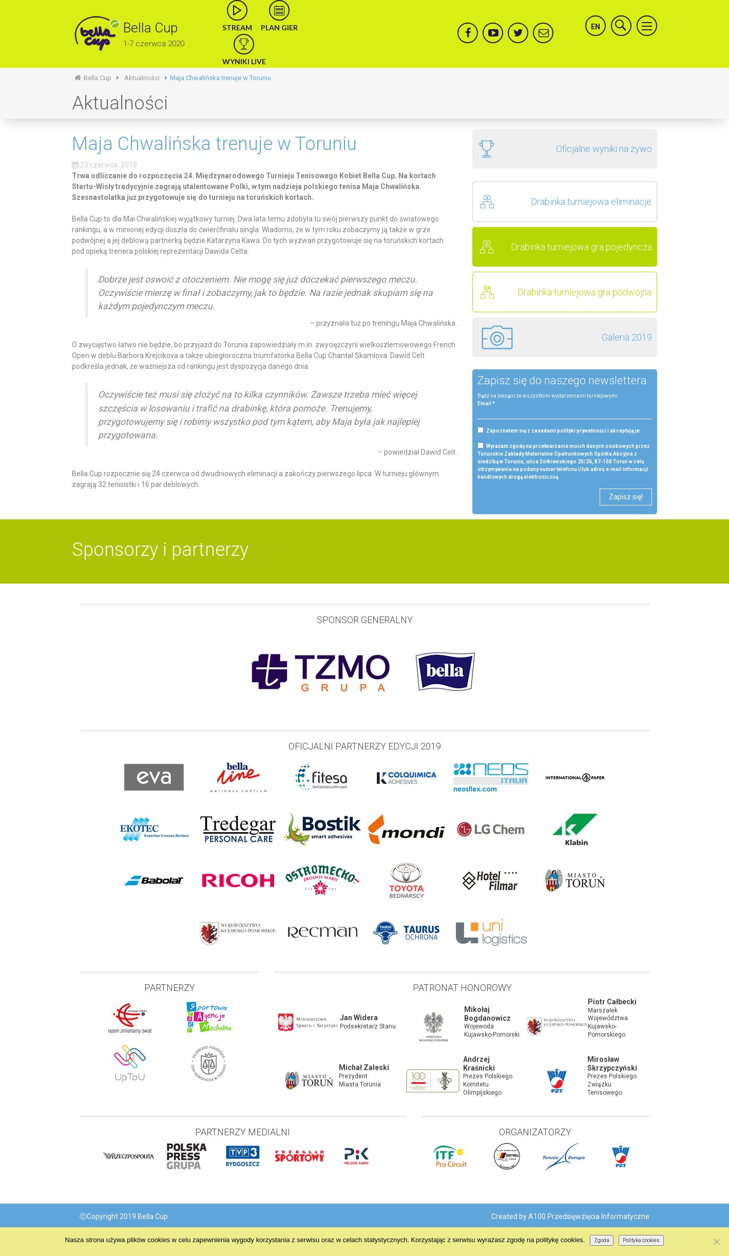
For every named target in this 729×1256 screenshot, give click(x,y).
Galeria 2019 (627, 337)
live (237, 10)
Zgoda (601, 1240)
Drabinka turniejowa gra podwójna (584, 292)
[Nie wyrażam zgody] (716, 1241)
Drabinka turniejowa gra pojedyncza (581, 246)
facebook (467, 29)
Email (486, 403)
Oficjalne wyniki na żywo (604, 148)
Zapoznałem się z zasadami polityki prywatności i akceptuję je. (559, 430)
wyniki (244, 44)
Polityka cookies (641, 1240)
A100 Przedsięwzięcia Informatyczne (588, 1216)
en (595, 27)
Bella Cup (150, 27)
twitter (517, 29)
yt (498, 29)
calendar (279, 10)
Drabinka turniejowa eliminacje (591, 201)
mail (543, 29)
